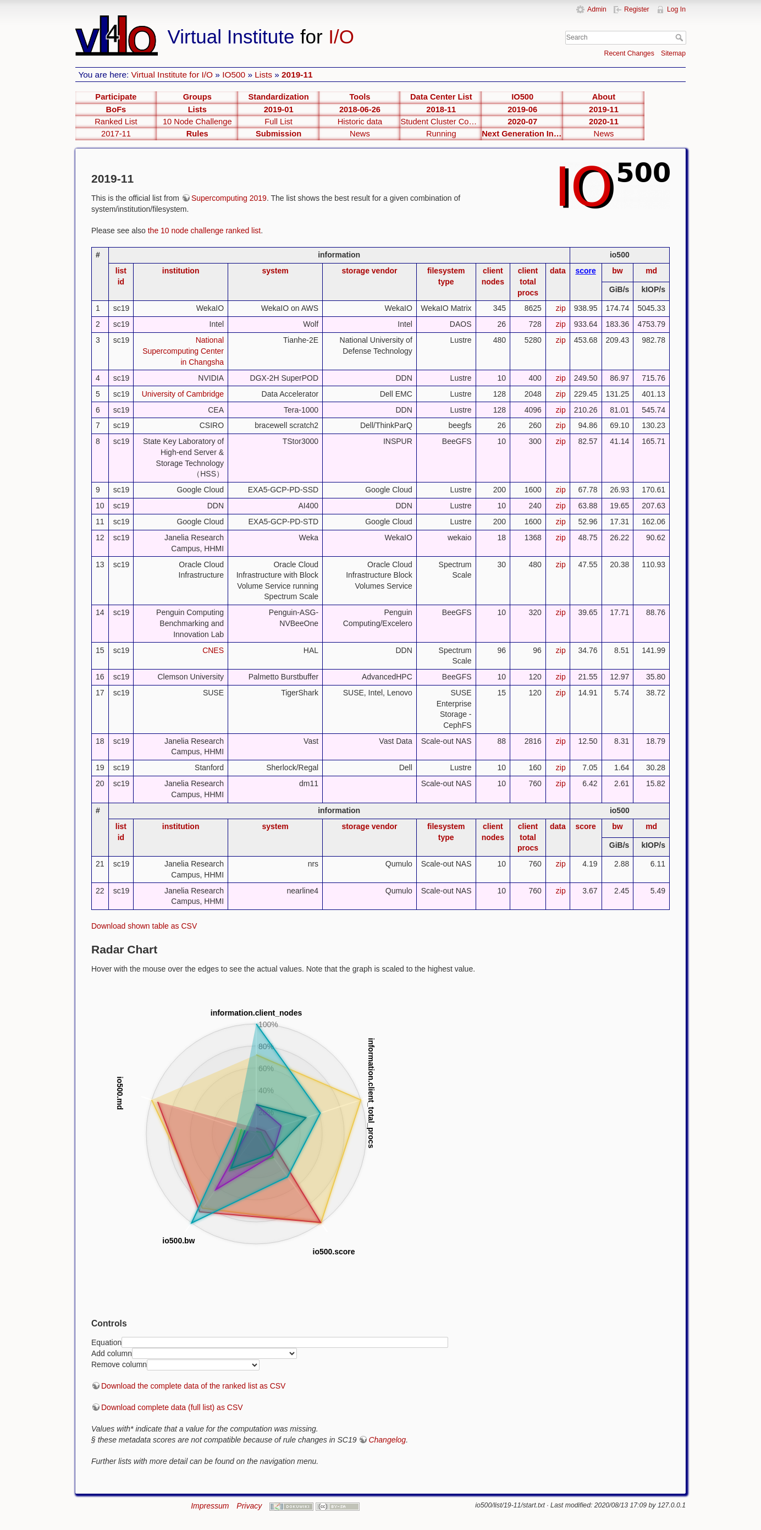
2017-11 (116, 133)
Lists (263, 74)
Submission (278, 133)
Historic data (360, 121)
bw (617, 270)
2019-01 (279, 109)
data (558, 270)
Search (680, 37)
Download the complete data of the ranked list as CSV (193, 1385)
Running (441, 133)
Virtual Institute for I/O (172, 74)
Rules (197, 133)
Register (636, 9)
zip (561, 308)
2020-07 (522, 121)
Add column (111, 1352)
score (585, 270)
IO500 (233, 74)
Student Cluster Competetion (441, 121)
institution (181, 270)
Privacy (249, 1505)
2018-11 (441, 109)
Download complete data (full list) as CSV (172, 1407)
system (275, 270)
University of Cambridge (183, 394)
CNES (213, 650)
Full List (278, 121)
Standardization (279, 96)
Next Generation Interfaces (522, 133)
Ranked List (116, 121)
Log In (676, 9)
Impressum (210, 1505)
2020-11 (604, 121)
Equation (106, 1341)
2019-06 (522, 109)
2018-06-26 (359, 109)
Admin (596, 9)
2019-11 (297, 74)
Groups (197, 96)
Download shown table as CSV (144, 926)
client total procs (527, 281)
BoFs (116, 109)
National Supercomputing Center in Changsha (183, 351)
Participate (115, 96)
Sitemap (673, 53)
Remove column (119, 1364)
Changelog (387, 1439)
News (360, 133)
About (603, 96)
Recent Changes (629, 53)
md (651, 270)
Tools (359, 96)
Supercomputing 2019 (229, 198)
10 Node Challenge (197, 121)
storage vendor (369, 270)
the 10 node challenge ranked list (204, 230)
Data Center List (441, 96)
